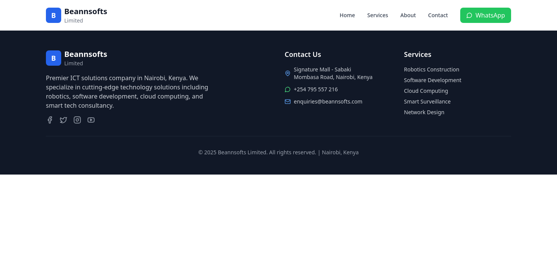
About (408, 15)
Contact (438, 15)
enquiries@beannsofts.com (328, 101)
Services (377, 15)
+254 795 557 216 (316, 89)
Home (347, 15)
